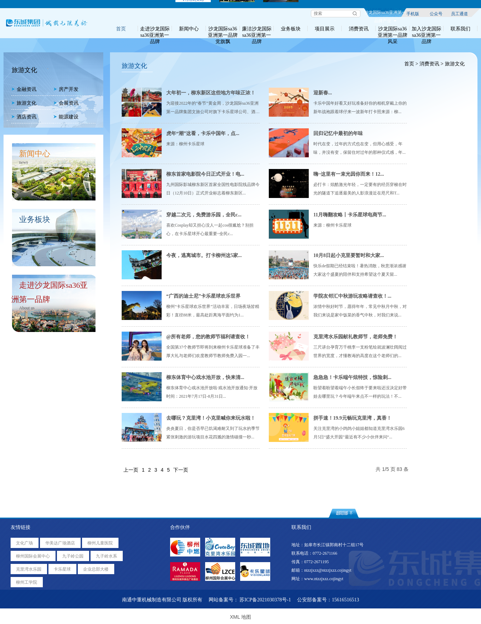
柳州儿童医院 (100, 543)
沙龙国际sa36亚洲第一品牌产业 (385, 13)
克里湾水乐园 (28, 569)
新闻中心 (189, 28)
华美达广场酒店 (60, 543)
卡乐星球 (62, 569)
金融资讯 (23, 89)
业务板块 (291, 28)
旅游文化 (23, 103)
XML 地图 (240, 617)
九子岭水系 (106, 556)
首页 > (410, 63)
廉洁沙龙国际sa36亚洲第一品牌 (257, 28)
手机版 (412, 13)
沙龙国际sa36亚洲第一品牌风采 (392, 28)
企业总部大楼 (96, 569)
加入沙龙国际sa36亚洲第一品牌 (426, 28)
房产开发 (66, 89)
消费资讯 (359, 28)
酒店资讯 (23, 116)
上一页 (130, 470)
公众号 (436, 13)
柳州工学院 (26, 582)
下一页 (180, 470)
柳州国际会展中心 (33, 556)
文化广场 (24, 543)
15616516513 (345, 599)
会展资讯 (66, 103)
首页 (121, 28)
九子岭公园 (72, 556)
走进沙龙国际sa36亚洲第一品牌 (155, 28)
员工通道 (459, 13)
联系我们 (460, 28)
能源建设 (66, 116)
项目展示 (325, 28)
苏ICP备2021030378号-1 (265, 599)
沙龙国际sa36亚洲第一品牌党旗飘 (223, 28)
